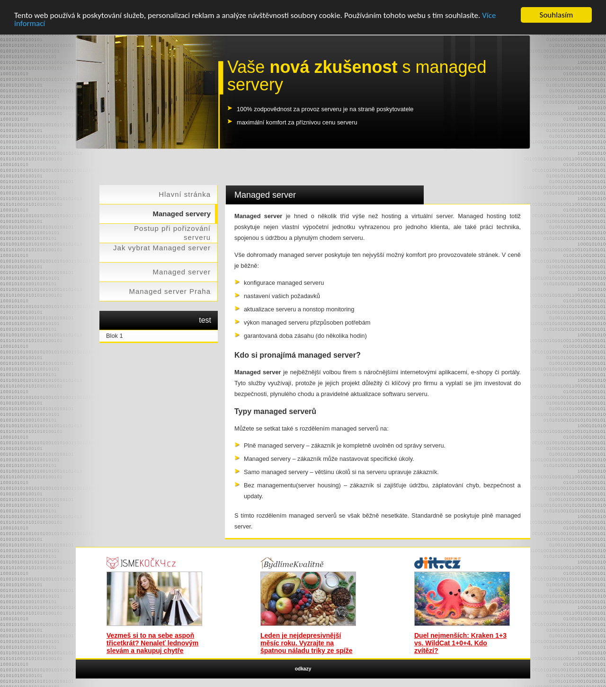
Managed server (182, 272)
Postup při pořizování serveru (172, 232)
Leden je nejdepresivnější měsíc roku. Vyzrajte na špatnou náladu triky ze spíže (306, 643)
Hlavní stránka (185, 194)
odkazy (303, 668)
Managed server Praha (170, 291)
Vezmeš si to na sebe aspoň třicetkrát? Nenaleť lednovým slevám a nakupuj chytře (152, 643)
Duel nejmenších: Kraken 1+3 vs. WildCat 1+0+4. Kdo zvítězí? (460, 643)
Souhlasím (556, 15)
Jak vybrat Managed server (162, 248)
